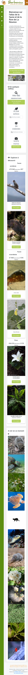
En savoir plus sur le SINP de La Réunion (17, 71)
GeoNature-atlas (17, 671)
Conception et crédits (18, 666)
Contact (25, 666)
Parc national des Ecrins (18, 673)
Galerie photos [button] (16, 146)
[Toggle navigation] (3, 2)
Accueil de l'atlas (13, 665)
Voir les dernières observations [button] (16, 102)
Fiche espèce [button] (16, 207)
